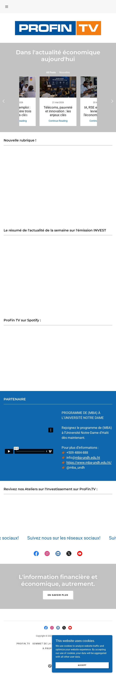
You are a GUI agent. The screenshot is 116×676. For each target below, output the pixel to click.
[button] (7, 7)
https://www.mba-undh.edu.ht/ (89, 462)
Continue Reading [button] (37, 120)
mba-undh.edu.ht (87, 457)
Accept (82, 665)
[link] (37, 101)
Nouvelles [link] (64, 72)
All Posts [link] (51, 72)
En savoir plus (58, 595)
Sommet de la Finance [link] (47, 643)
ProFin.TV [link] (23, 643)
